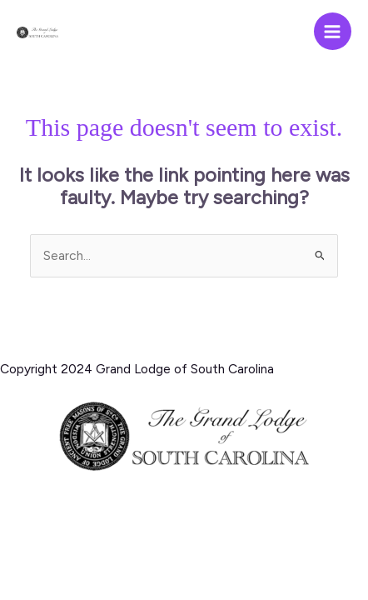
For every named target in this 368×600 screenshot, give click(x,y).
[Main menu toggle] (332, 31)
